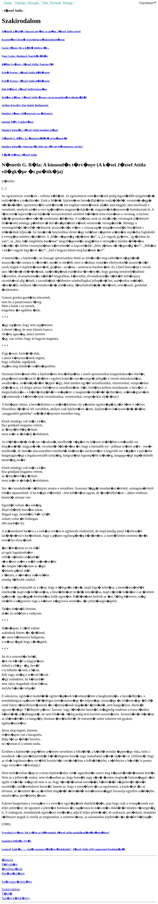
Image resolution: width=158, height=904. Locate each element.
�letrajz (7, 860)
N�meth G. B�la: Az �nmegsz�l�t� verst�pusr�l (34, 138)
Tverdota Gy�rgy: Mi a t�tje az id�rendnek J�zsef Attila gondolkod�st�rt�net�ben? (55, 832)
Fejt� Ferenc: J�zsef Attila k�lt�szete (26, 72)
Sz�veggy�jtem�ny (17, 881)
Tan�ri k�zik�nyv (16, 898)
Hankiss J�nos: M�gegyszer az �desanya (27, 113)
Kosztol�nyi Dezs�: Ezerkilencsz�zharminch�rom (33, 39)
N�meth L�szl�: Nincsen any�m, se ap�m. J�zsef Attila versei (41, 31)
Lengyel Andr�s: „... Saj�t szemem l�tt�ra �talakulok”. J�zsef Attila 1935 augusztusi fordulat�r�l (63, 849)
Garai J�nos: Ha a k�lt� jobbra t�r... (25, 47)
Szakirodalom (11, 889)
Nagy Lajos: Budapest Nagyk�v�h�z (25, 56)
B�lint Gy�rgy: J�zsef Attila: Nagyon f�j (28, 64)
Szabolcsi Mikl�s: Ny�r (16, 841)
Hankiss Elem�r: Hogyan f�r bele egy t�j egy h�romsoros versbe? (42, 146)
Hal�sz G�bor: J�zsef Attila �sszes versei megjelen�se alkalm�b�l (44, 97)
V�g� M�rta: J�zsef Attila (19, 154)
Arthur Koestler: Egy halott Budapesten (25, 105)
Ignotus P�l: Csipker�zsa (17, 121)
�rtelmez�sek (12, 869)
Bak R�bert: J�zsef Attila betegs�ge (24, 89)
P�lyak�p (9, 864)
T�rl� (7, 893)
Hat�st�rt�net (13, 873)
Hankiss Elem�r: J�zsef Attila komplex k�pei (30, 130)
